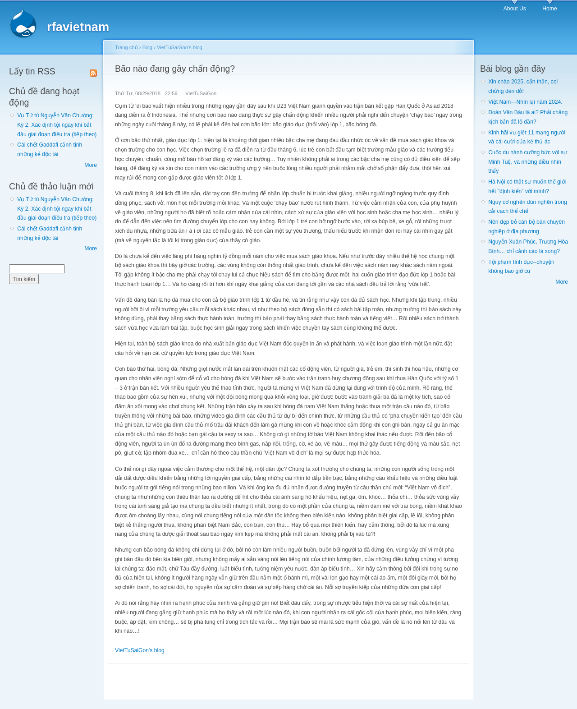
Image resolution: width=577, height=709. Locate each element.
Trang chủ (126, 47)
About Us (515, 8)
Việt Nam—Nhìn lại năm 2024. (525, 102)
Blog (147, 47)
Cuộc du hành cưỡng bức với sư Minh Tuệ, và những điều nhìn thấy (527, 161)
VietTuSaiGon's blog (179, 47)
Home (549, 8)
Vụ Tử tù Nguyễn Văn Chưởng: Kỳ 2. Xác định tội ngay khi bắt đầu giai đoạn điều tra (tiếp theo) (56, 124)
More (90, 165)
